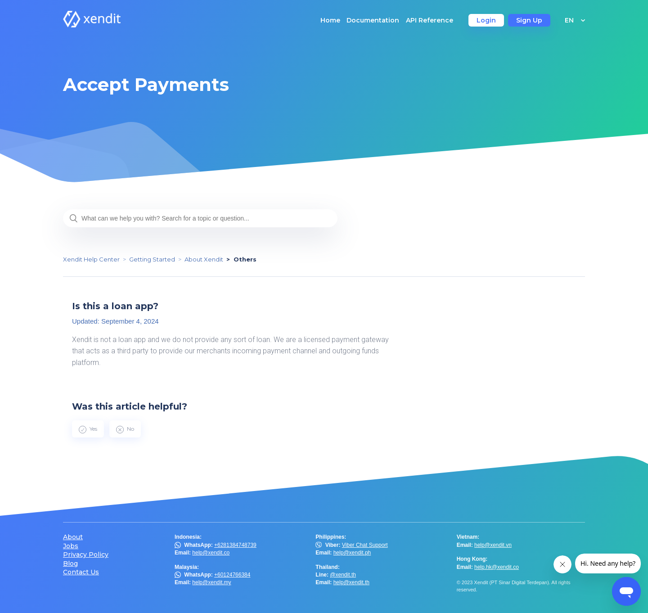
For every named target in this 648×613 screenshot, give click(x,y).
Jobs (70, 546)
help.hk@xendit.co (496, 567)
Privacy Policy (85, 555)
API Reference (429, 20)
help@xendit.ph (352, 553)
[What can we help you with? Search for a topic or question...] (200, 218)
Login (486, 20)
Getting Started (152, 259)
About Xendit (203, 259)
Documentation (372, 20)
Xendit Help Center (91, 259)
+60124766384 (232, 575)
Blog (70, 564)
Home (330, 20)
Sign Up (529, 20)
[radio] (88, 428)
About (73, 537)
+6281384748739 (235, 545)
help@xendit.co (211, 553)
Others (245, 259)
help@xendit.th (351, 582)
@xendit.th (343, 575)
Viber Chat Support (365, 545)
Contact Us (81, 572)
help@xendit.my (211, 582)
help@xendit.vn (493, 545)
